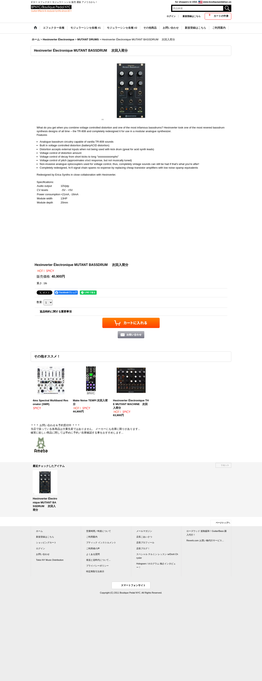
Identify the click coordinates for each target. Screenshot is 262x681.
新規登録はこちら (192, 16)
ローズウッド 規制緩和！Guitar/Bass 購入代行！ (206, 533)
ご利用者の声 (93, 548)
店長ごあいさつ (144, 537)
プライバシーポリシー (97, 565)
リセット (225, 465)
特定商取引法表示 (95, 571)
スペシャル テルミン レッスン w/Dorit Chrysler (157, 556)
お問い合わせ (43, 554)
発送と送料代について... (98, 560)
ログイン (171, 16)
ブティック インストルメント (101, 542)
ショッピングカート (46, 542)
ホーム (39, 531)
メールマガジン (144, 531)
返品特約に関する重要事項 (56, 311)
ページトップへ (223, 523)
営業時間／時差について (98, 531)
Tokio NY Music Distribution (49, 560)
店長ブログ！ (143, 548)
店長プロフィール (145, 542)
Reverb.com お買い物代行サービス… (205, 540)
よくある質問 (93, 554)
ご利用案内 (91, 537)
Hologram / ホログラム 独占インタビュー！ (156, 565)
